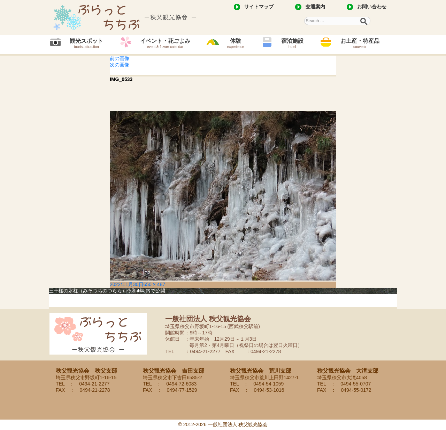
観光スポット (86, 43)
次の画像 (119, 64)
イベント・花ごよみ (165, 43)
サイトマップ (259, 6)
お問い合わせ (371, 6)
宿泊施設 (292, 43)
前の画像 (119, 58)
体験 (235, 43)
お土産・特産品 (359, 43)
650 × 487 (155, 284)
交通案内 (315, 6)
